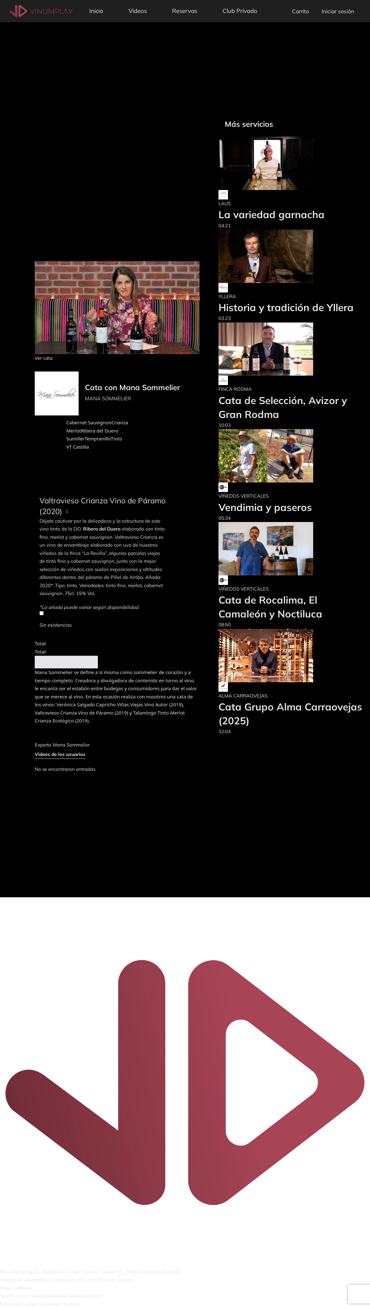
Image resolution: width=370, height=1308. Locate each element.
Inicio (96, 11)
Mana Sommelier (71, 745)
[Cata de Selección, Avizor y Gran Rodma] (291, 349)
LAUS (224, 203)
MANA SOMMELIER (108, 398)
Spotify (7, 1296)
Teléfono (23, 1288)
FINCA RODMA (235, 389)
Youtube (71, 1304)
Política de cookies (112, 1280)
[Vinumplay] (41, 11)
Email (6, 1288)
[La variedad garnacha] (271, 163)
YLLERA (227, 296)
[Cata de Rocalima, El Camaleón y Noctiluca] (291, 548)
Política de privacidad (23, 1280)
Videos (137, 11)
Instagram (50, 1304)
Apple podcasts (85, 1296)
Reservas (184, 11)
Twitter (30, 1304)
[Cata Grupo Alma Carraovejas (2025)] (291, 655)
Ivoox (23, 1296)
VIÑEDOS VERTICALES (243, 496)
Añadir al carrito (66, 662)
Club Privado (240, 11)
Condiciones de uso (70, 1280)
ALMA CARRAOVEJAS (242, 696)
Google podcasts (48, 1296)
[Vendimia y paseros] (265, 455)
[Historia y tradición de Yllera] (286, 256)
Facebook (10, 1304)
